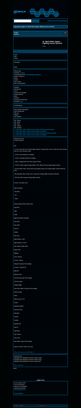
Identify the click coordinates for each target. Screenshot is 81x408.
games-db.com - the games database (31, 405)
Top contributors (19, 393)
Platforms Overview (53, 20)
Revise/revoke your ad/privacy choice (54, 405)
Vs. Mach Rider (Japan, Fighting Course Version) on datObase (30, 134)
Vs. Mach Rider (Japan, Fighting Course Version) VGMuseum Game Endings (34, 129)
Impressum (65, 405)
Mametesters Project (24, 352)
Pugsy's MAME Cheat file (20, 365)
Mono (21, 101)
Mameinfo (17, 352)
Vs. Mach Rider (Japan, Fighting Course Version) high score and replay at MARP (35, 133)
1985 (44, 46)
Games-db (17, 26)
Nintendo (22, 72)
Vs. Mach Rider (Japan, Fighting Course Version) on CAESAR (30, 131)
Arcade (23, 26)
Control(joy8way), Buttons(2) (33, 74)
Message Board (63, 20)
